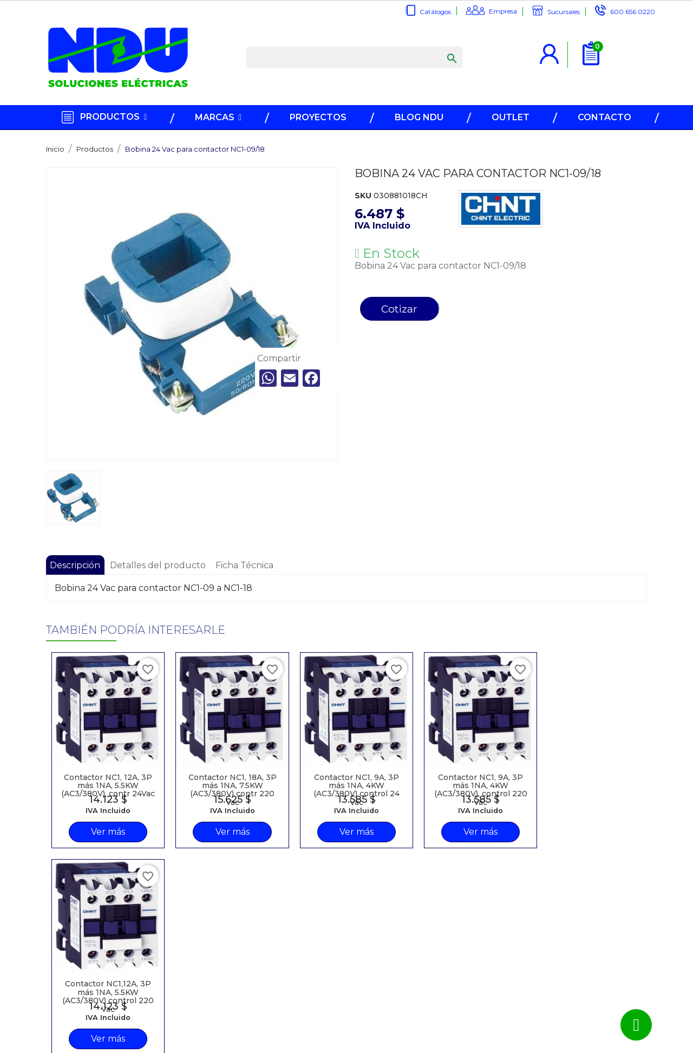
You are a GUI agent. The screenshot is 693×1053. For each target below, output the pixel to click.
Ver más (100, 831)
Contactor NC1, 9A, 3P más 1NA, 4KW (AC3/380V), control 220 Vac (422, 772)
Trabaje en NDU (177, 1000)
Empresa (503, 11)
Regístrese (278, 943)
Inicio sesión (280, 955)
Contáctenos (172, 989)
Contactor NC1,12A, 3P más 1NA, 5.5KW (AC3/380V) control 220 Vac (529, 772)
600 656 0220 (632, 12)
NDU (371, 1045)
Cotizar (400, 309)
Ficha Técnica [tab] (246, 565)
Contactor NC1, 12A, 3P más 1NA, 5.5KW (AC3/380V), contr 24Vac (100, 772)
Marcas (161, 943)
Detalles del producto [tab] (159, 565)
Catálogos (435, 12)
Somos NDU (170, 977)
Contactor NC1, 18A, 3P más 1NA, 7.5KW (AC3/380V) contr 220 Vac (207, 772)
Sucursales (563, 12)
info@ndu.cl (402, 943)
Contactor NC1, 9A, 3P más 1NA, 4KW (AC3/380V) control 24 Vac (314, 772)
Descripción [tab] (75, 565)
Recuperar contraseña (279, 970)
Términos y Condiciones (282, 990)
